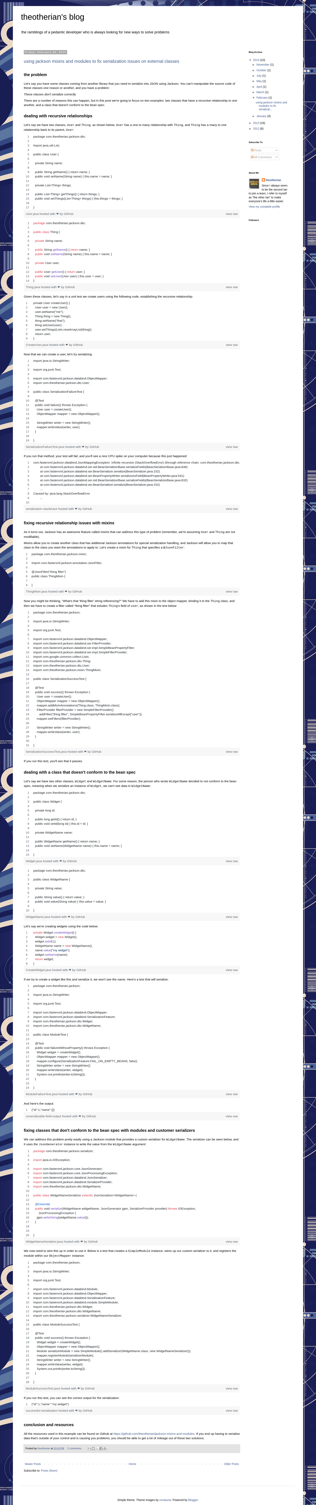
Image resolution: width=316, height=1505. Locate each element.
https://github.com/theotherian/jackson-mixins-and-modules (153, 1429)
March (260, 92)
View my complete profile (264, 206)
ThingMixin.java (37, 590)
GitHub (68, 213)
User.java (33, 213)
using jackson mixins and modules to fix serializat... (271, 106)
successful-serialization (42, 1405)
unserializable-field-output (44, 1113)
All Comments (261, 157)
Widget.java (34, 858)
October (261, 70)
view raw (232, 213)
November (263, 64)
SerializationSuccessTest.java (47, 749)
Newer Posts (33, 1459)
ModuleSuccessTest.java (43, 1383)
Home (132, 1459)
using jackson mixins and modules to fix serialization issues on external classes (101, 61)
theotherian (273, 180)
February (262, 97)
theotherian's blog (52, 16)
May (259, 81)
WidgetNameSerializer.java (45, 1237)
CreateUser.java (37, 344)
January (261, 116)
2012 (256, 128)
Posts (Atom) (49, 1465)
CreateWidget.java (39, 966)
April (259, 86)
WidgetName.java (38, 913)
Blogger (193, 1495)
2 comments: (75, 1443)
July (259, 75)
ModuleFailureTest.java (42, 1091)
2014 (256, 60)
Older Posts (231, 1459)
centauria (165, 1495)
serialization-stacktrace (42, 508)
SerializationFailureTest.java (45, 446)
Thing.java (33, 286)
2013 (256, 123)
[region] (132, 171)
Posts (256, 150)
